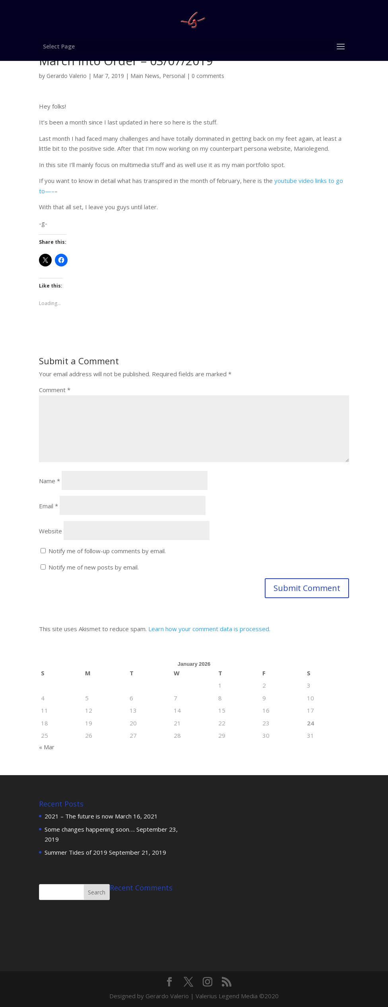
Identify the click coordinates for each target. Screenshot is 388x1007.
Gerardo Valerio (67, 76)
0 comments (208, 76)
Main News (144, 76)
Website (50, 531)
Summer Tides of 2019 (76, 852)
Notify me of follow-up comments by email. (107, 551)
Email (48, 506)
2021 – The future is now (79, 816)
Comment (54, 390)
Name (49, 481)
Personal (174, 76)
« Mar (46, 747)
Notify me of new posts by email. (93, 567)
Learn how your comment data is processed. (209, 629)
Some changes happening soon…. (90, 829)
